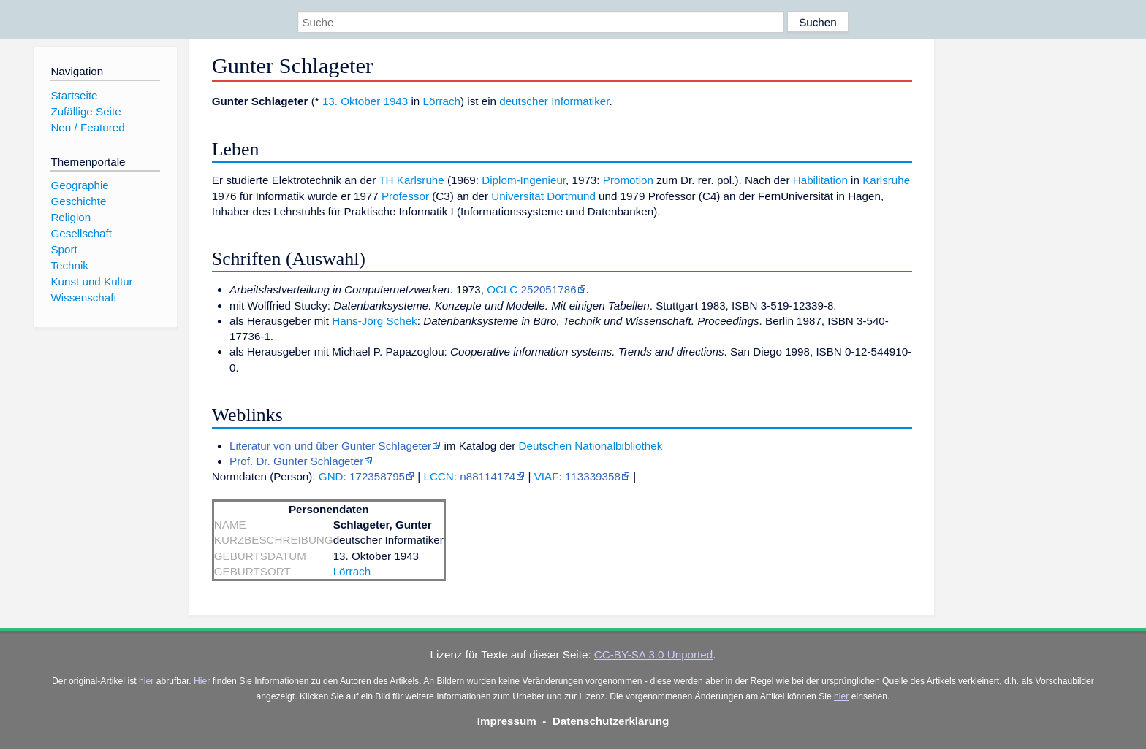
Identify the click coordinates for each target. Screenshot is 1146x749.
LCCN (438, 476)
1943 (395, 101)
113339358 (593, 476)
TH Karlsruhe (411, 180)
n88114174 (487, 476)
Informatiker (580, 101)
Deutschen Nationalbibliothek (591, 445)
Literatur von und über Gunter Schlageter (330, 445)
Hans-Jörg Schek (374, 321)
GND (331, 476)
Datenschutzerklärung (611, 721)
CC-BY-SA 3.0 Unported (653, 654)
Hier (202, 681)
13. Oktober (351, 101)
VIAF (546, 476)
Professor (405, 196)
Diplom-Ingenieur (524, 180)
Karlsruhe (886, 180)
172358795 (377, 476)
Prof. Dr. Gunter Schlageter (296, 461)
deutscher (523, 101)
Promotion (628, 180)
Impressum (506, 721)
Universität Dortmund (543, 196)
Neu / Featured (87, 127)
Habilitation (820, 180)
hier (146, 681)
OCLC (502, 289)
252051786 (549, 289)
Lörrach (442, 101)
